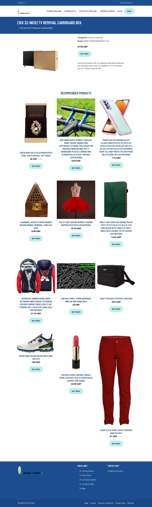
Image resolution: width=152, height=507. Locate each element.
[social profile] (27, 3)
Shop (129, 11)
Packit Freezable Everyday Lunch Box (116, 298)
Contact (93, 503)
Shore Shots (70, 11)
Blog (120, 11)
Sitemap (130, 503)
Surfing (91, 37)
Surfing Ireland (54, 11)
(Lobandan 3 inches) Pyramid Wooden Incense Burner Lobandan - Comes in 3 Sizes (36, 225)
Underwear (99, 37)
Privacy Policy (120, 503)
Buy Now (84, 54)
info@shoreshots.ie (126, 3)
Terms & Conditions (105, 503)
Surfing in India (107, 11)
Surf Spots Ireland (88, 11)
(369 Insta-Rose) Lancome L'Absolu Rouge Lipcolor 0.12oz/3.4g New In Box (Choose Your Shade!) (76, 378)
